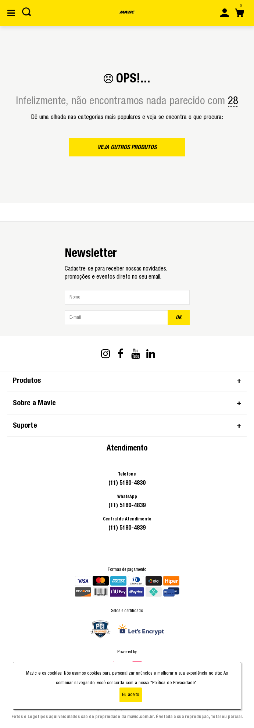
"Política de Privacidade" (173, 683)
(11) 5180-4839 (127, 505)
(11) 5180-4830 (127, 483)
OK (179, 317)
